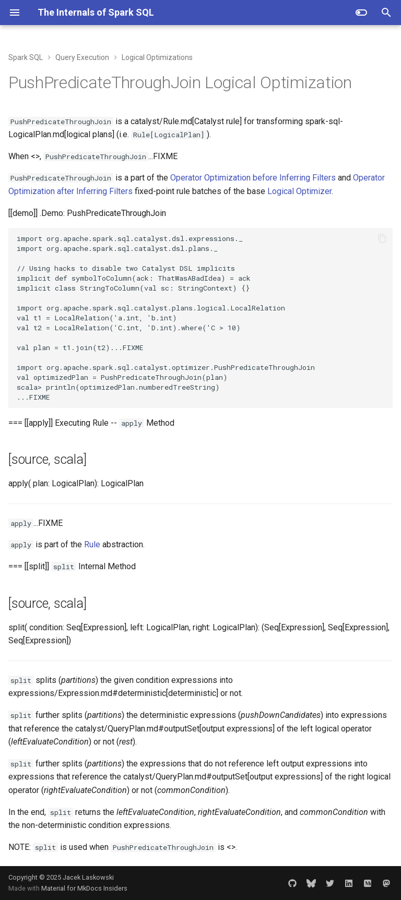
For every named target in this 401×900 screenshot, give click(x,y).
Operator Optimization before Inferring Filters (253, 178)
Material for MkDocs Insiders (84, 888)
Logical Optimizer (299, 191)
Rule (92, 544)
